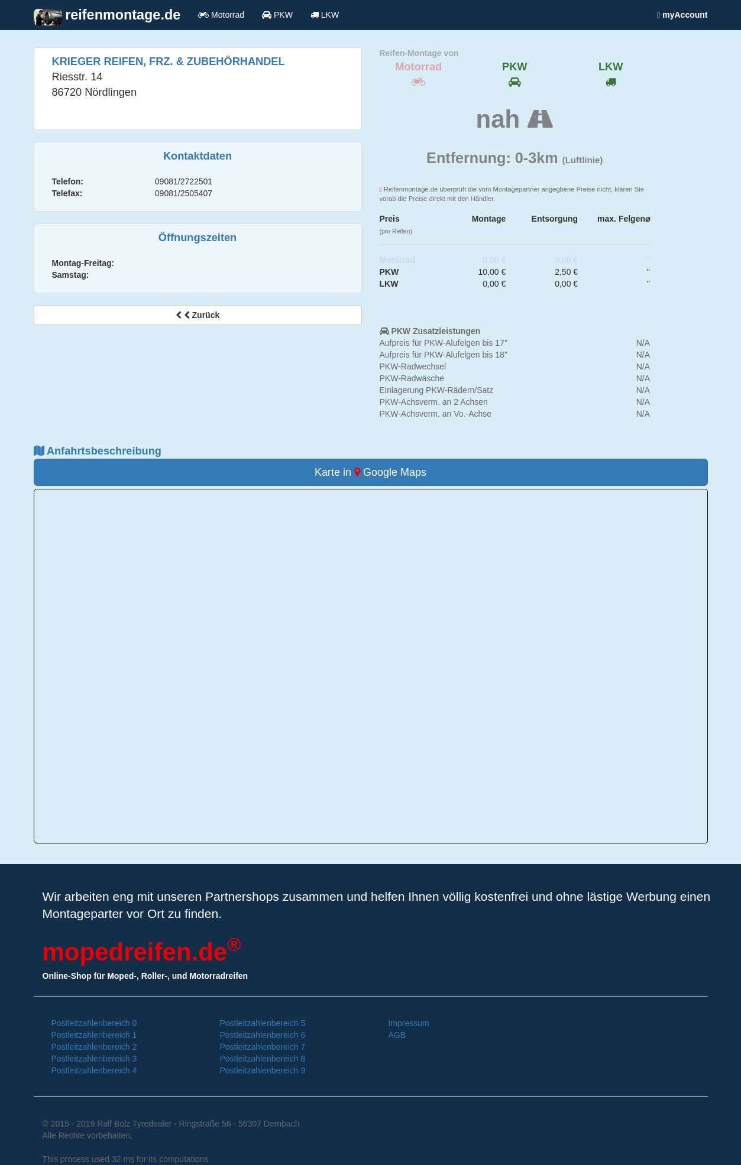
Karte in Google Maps (370, 472)
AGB (397, 1035)
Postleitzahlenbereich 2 (94, 1047)
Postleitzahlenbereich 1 (94, 1035)
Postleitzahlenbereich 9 (263, 1070)
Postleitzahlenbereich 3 (94, 1058)
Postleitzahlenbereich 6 (263, 1035)
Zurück (197, 315)
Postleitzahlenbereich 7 (263, 1047)
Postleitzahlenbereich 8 (263, 1058)
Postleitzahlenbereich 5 (263, 1023)
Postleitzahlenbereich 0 (94, 1023)
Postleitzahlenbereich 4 (94, 1070)
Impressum (409, 1023)
